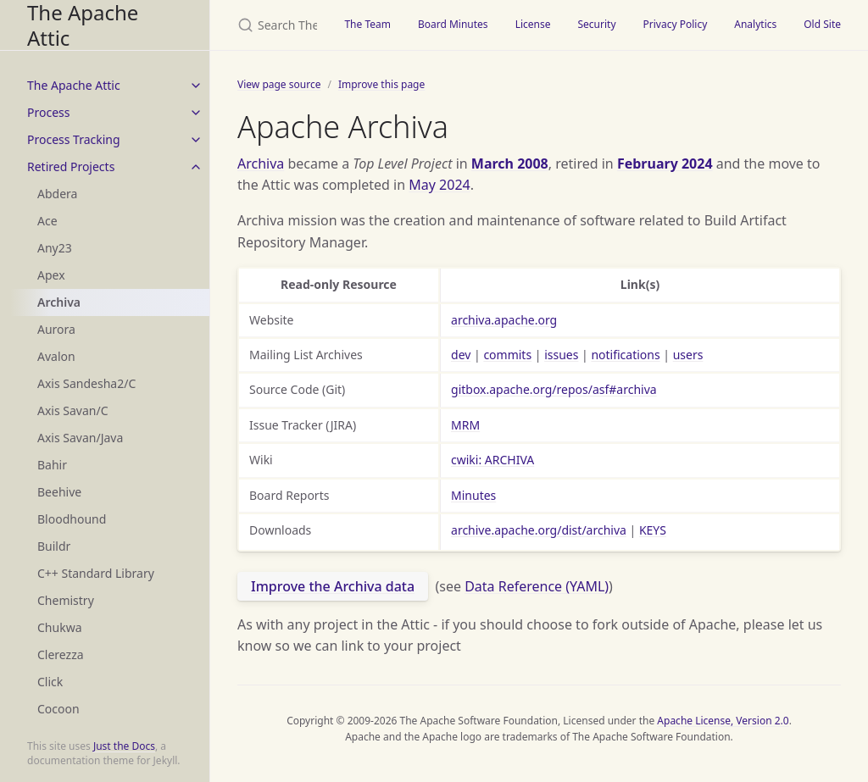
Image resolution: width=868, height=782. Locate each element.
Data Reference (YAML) (537, 586)
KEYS (652, 530)
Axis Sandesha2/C (86, 383)
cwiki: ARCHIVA (492, 460)
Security (596, 24)
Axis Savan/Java (80, 438)
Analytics (755, 24)
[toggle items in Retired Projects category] (195, 166)
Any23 (54, 248)
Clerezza (60, 654)
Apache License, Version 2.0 (722, 720)
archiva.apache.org (504, 320)
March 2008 (509, 163)
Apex (51, 275)
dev (460, 355)
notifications (625, 355)
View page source (278, 84)
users (688, 355)
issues (561, 355)
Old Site (822, 24)
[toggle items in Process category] (195, 112)
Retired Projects (70, 166)
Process (48, 112)
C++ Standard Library (95, 573)
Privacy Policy (675, 24)
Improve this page (381, 84)
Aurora (56, 329)
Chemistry (65, 600)
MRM (465, 425)
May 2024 (439, 184)
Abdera (57, 194)
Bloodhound (71, 519)
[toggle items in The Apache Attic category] (195, 85)
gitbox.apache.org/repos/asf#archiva (554, 389)
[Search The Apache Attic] (270, 25)
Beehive (59, 492)
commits (507, 355)
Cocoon (58, 709)
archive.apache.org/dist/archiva (538, 530)
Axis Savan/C (72, 410)
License (533, 24)
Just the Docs (124, 746)
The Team (367, 24)
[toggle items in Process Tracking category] (195, 139)
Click (50, 682)
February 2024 (665, 163)
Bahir (52, 465)
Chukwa (59, 627)
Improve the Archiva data (333, 586)
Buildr (53, 546)
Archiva (59, 302)
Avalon (56, 356)
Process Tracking (73, 139)
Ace (47, 221)
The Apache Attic (82, 25)
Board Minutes (453, 24)
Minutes (473, 495)
